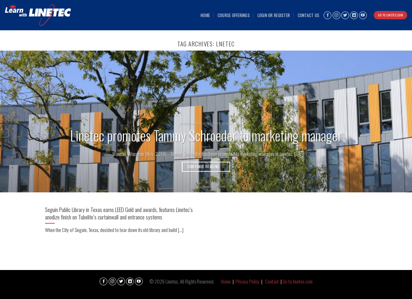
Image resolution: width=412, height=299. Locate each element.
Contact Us (309, 15)
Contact (272, 281)
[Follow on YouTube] (363, 15)
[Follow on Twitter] (345, 15)
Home (205, 15)
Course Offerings (234, 15)
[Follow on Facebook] (327, 15)
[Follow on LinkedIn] (354, 15)
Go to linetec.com (298, 281)
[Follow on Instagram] (336, 15)
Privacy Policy (247, 281)
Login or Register (274, 15)
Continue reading (206, 166)
